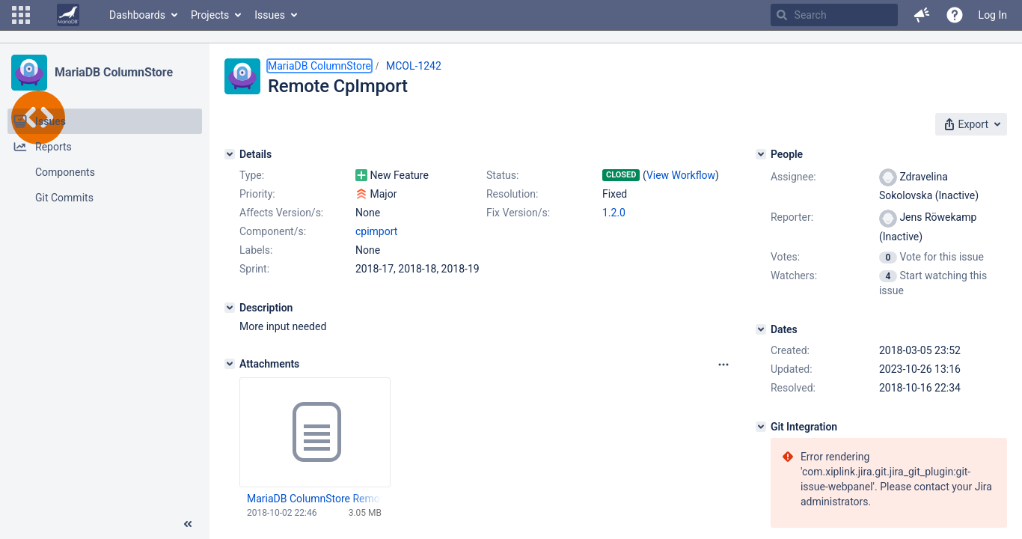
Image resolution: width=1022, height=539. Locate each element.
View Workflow (680, 175)
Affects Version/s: (281, 213)
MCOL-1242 (413, 66)
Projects (210, 15)
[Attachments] (229, 364)
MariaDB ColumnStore (114, 72)
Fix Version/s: (518, 213)
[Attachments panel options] (723, 365)
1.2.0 (613, 213)
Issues (269, 15)
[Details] (229, 154)
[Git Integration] (761, 426)
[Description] (229, 307)
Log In (993, 15)
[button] (20, 15)
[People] (761, 154)
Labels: (255, 250)
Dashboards (137, 15)
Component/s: (272, 231)
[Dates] (761, 329)
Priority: (257, 194)
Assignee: (793, 177)
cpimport (376, 231)
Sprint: (254, 269)
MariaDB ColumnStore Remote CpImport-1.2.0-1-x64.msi (314, 499)
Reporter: (792, 217)
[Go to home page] (68, 15)
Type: (251, 175)
